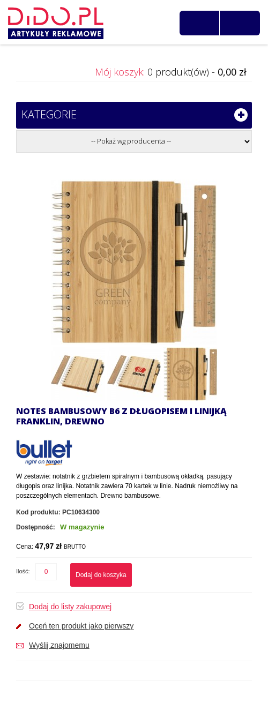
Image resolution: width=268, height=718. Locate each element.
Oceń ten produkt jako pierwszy (81, 626)
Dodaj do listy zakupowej (70, 606)
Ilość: (23, 571)
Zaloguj (243, 23)
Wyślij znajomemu (59, 645)
